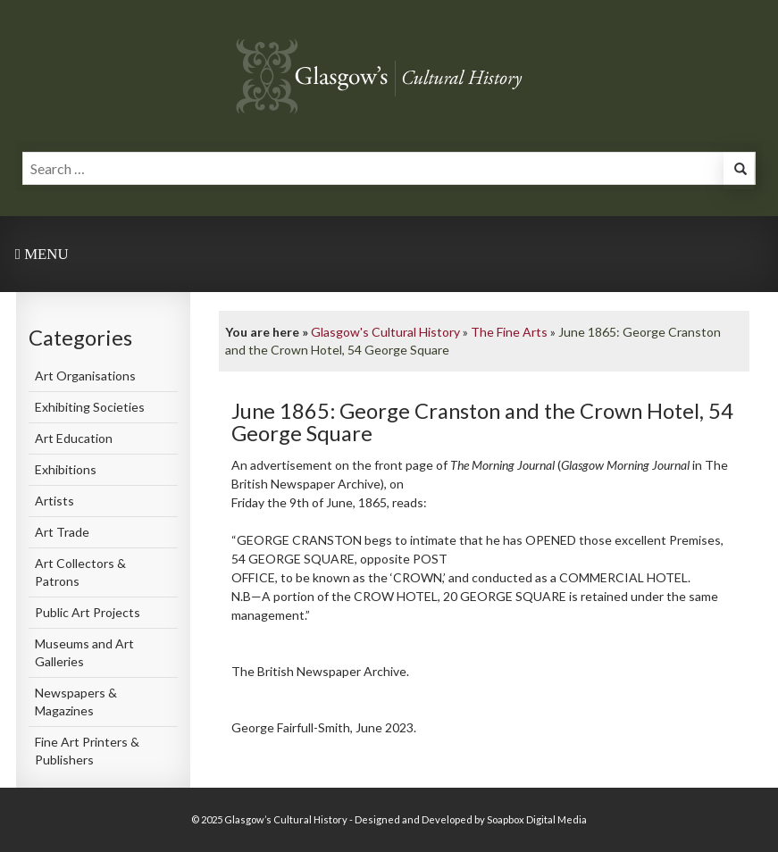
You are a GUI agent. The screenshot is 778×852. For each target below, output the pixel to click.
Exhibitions (65, 469)
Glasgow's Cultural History (385, 331)
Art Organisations (85, 375)
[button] (739, 171)
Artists (54, 500)
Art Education (74, 438)
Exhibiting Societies (90, 406)
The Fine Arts (509, 331)
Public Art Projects (87, 612)
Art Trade (62, 531)
